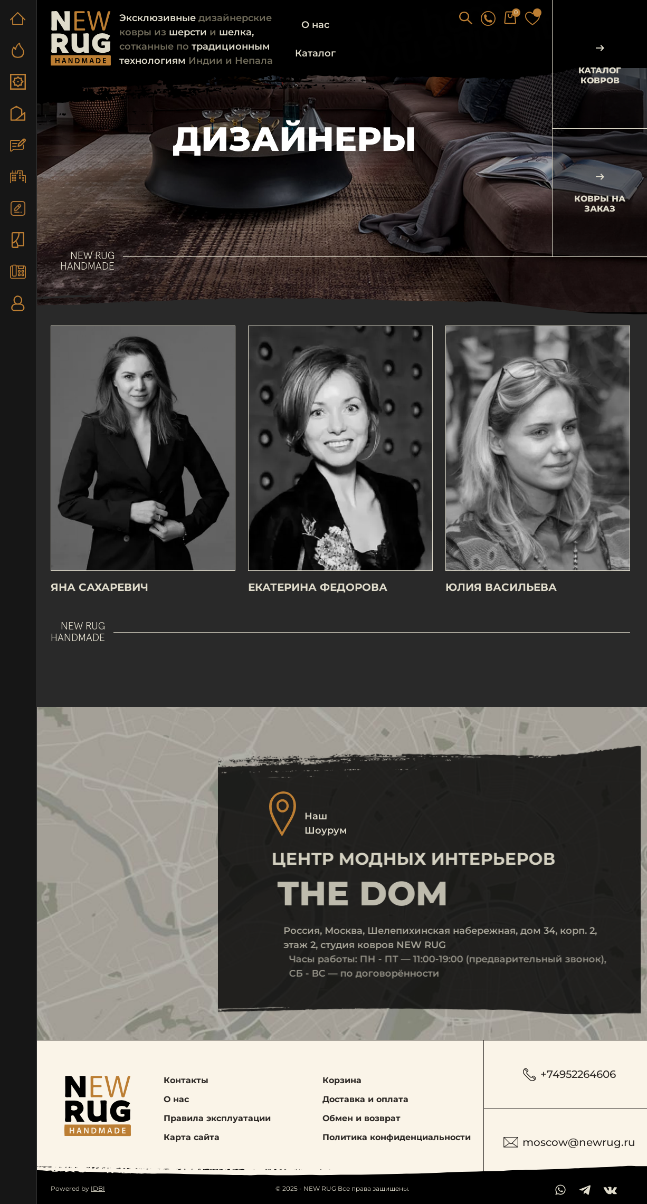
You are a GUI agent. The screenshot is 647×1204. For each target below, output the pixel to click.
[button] (480, 17)
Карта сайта (192, 1137)
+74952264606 (569, 1074)
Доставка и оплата (365, 1099)
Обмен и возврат (361, 1118)
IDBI (98, 1188)
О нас (315, 25)
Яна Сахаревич (99, 601)
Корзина (341, 1080)
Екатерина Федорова (317, 601)
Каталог (315, 53)
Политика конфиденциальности (396, 1137)
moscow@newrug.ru (569, 1142)
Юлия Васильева (501, 601)
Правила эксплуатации (217, 1118)
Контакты (186, 1080)
